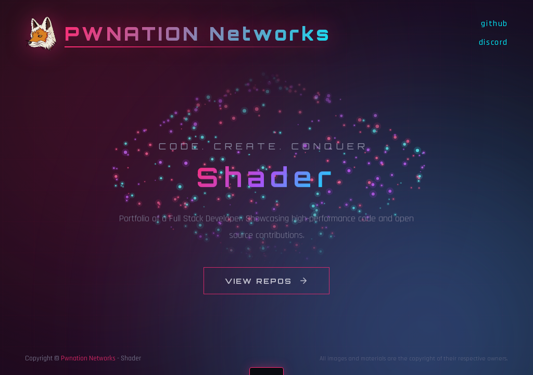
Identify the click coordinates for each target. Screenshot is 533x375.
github (494, 23)
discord (493, 42)
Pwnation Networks (88, 358)
